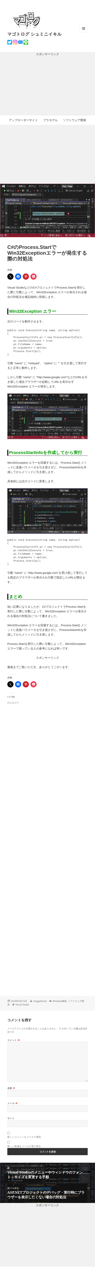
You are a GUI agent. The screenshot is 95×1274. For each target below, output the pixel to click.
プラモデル (50, 120)
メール (12, 1103)
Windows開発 (59, 1001)
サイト (10, 1118)
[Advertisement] (47, 86)
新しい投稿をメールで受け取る (24, 1146)
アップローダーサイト (23, 120)
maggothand (40, 1001)
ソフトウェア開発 (74, 120)
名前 (11, 1088)
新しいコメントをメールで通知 (24, 1137)
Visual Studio (22, 1004)
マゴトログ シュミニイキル (34, 34)
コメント (13, 1040)
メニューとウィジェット (83, 32)
